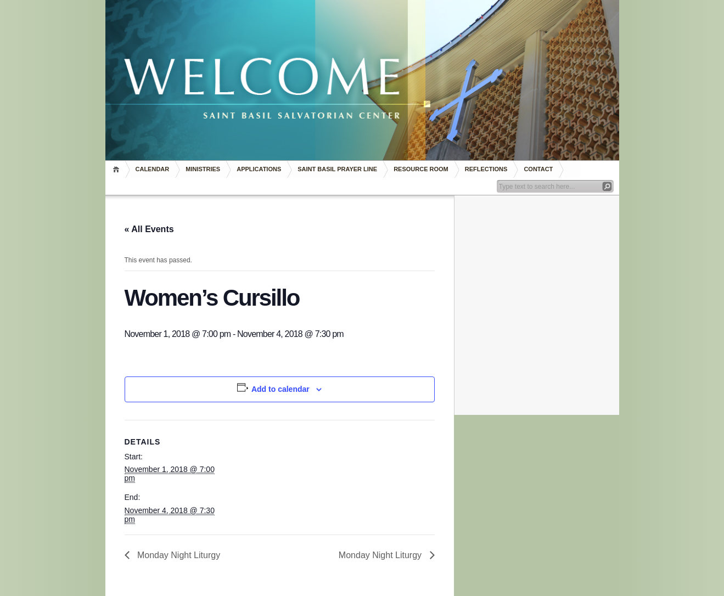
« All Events (149, 229)
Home (117, 169)
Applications (259, 169)
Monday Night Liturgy (178, 555)
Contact (538, 169)
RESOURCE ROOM (421, 169)
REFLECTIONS (486, 169)
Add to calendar (280, 389)
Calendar (153, 169)
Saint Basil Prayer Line (337, 169)
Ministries (203, 169)
